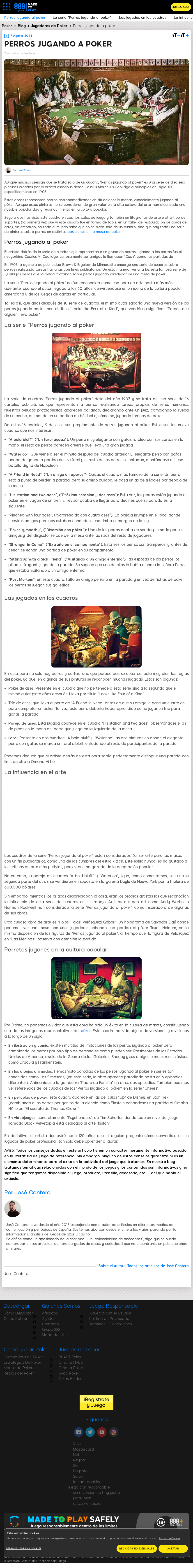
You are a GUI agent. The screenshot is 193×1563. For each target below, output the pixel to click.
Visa (77, 1444)
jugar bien (82, 1498)
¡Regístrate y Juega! (96, 1402)
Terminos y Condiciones (110, 1324)
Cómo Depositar (18, 1313)
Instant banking (87, 1482)
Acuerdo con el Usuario (110, 1313)
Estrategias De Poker (22, 1362)
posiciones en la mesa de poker (94, 232)
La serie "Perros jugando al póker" (82, 18)
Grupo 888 (51, 1329)
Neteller (80, 1455)
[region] (97, 1542)
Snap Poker (69, 1373)
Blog (22, 26)
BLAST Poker (70, 1357)
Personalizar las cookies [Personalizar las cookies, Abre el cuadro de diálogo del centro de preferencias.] (23, 1548)
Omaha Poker (71, 1368)
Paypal (79, 1460)
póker (86, 1031)
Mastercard (83, 1449)
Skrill (77, 1465)
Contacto (50, 1324)
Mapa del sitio (55, 1335)
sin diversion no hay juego (96, 1493)
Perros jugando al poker (24, 18)
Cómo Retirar (16, 1318)
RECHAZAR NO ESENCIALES (136, 1548)
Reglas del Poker (19, 1373)
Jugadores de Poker (49, 26)
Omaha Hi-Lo (71, 1362)
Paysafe (80, 1471)
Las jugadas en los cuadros (142, 18)
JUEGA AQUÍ (180, 7)
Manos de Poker (18, 1368)
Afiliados (50, 1313)
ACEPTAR (173, 1548)
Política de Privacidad (109, 1318)
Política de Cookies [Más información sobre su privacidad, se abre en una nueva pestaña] (169, 1538)
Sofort (78, 1476)
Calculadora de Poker (23, 1357)
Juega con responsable (88, 1487)
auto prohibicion (88, 1503)
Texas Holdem (71, 1379)
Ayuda (48, 1318)
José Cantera (25, 170)
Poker (7, 26)
